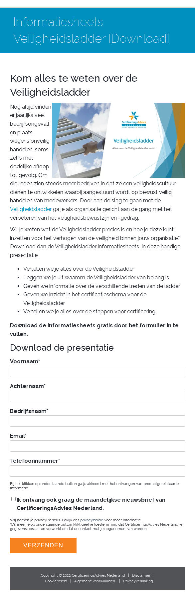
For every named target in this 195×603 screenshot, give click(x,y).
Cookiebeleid (56, 581)
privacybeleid (91, 520)
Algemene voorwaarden (94, 581)
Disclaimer (141, 575)
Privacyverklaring (138, 581)
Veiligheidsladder (31, 209)
